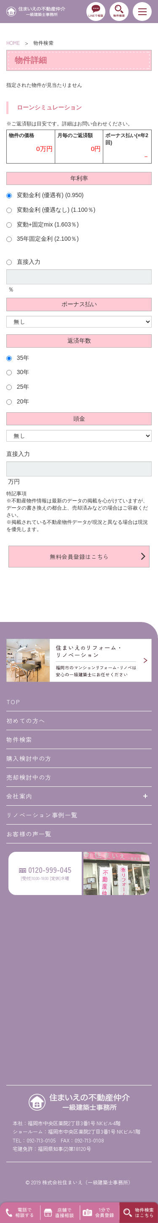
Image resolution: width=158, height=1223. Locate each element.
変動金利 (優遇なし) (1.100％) (50, 210)
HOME (13, 42)
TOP (13, 701)
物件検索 (19, 739)
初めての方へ (25, 720)
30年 (17, 372)
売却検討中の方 (29, 777)
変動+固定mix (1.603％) (42, 224)
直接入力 (23, 262)
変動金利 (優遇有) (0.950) (44, 195)
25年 (17, 387)
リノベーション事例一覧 (42, 815)
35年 (17, 358)
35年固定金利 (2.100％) (42, 239)
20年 (17, 401)
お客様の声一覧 (29, 834)
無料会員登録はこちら (79, 556)
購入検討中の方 (29, 758)
